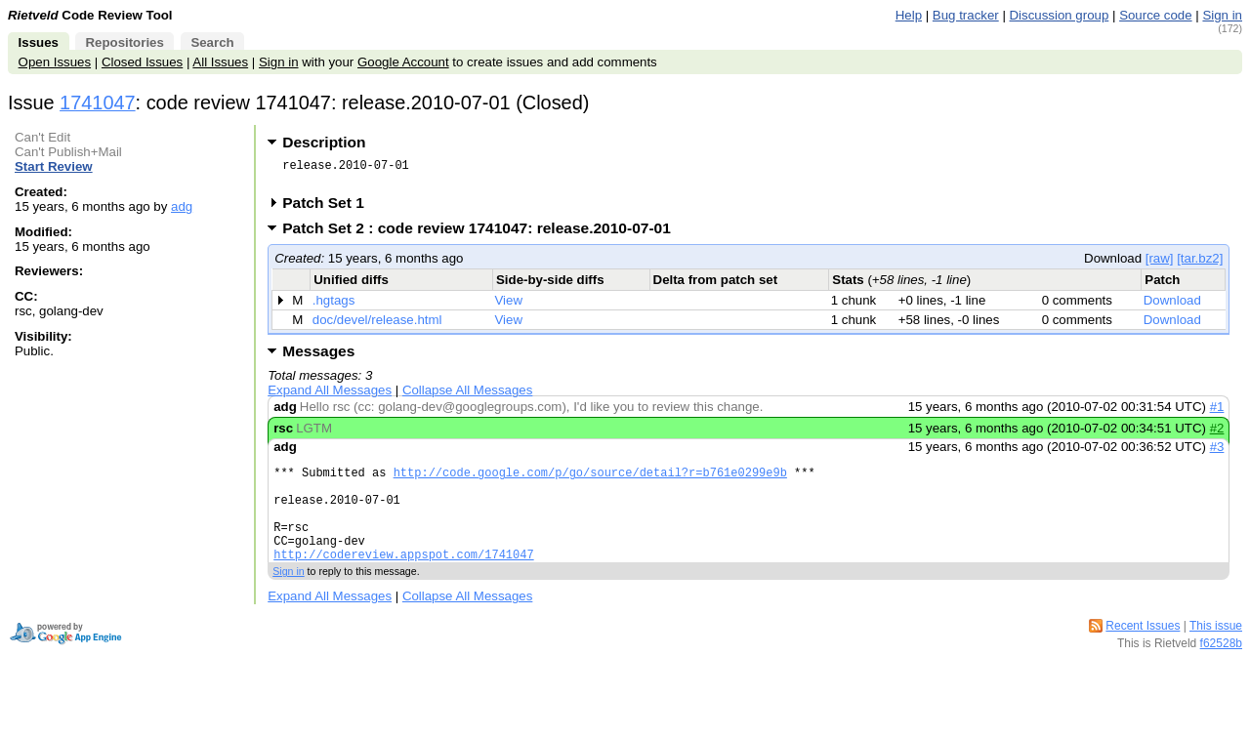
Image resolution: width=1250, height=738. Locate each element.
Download (1172, 306)
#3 (1217, 452)
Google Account (403, 62)
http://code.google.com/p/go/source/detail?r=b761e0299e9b (590, 480)
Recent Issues (1142, 652)
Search (211, 42)
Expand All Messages (330, 396)
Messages (318, 356)
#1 (1217, 412)
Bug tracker (966, 15)
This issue (1215, 652)
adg (181, 206)
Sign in (1222, 15)
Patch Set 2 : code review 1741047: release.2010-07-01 (483, 234)
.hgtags (333, 306)
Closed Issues (142, 62)
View (509, 306)
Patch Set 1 (329, 208)
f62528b (1221, 669)
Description (323, 142)
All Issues (220, 62)
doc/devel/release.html (377, 325)
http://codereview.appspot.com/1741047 (403, 580)
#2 (1217, 434)
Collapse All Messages (467, 396)
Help (909, 15)
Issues (39, 42)
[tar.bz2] (1200, 264)
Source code (1155, 15)
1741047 (98, 102)
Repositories (124, 42)
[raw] (1160, 264)
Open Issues (55, 62)
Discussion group (1059, 15)
